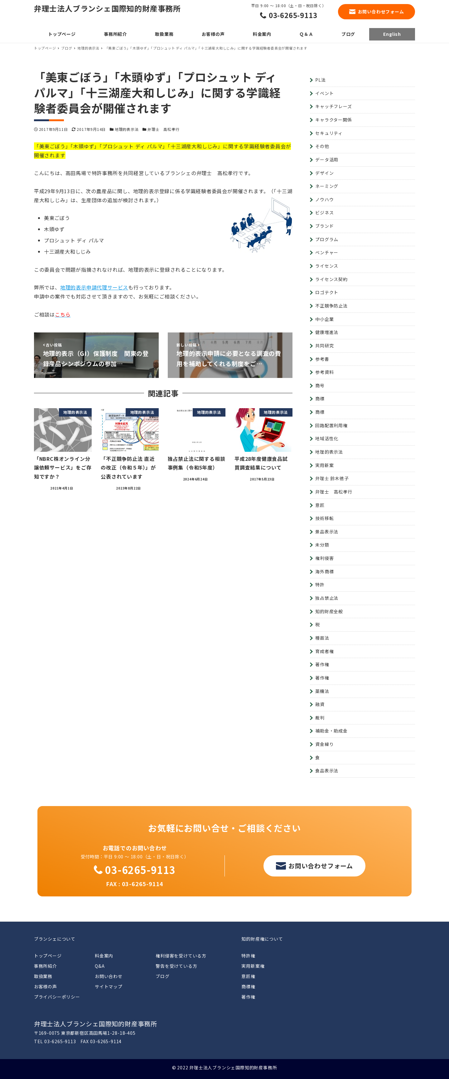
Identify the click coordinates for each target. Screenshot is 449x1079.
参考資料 (324, 372)
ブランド (324, 226)
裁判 (320, 717)
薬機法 (322, 691)
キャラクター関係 (333, 120)
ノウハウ (324, 199)
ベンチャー (326, 252)
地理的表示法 (127, 129)
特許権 (248, 955)
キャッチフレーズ (333, 106)
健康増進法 (326, 332)
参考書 (322, 359)
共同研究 (324, 345)
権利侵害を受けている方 (181, 955)
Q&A (99, 966)
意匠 (320, 505)
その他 (322, 146)
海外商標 (324, 571)
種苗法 (322, 638)
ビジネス (324, 212)
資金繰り (324, 744)
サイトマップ (109, 986)
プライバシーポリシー (57, 997)
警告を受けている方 (176, 966)
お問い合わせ (109, 976)
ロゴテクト (326, 292)
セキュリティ (329, 133)
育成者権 (324, 651)
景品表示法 (326, 531)
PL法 (320, 80)
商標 (320, 398)
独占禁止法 (326, 598)
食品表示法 (326, 770)
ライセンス (326, 266)
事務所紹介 (45, 966)
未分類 (322, 545)
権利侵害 (324, 558)
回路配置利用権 (331, 425)
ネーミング (326, 186)
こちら (62, 314)
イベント (324, 93)
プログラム (326, 239)
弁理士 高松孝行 (163, 129)
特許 (320, 584)
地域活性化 (326, 438)
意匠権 (248, 976)
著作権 (322, 664)
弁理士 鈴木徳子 (332, 478)
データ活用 (326, 159)
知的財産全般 (329, 611)
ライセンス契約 (331, 279)
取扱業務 (43, 976)
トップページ (48, 955)
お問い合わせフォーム (381, 11)
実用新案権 (252, 966)
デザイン (324, 173)
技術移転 (324, 518)
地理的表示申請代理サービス (94, 287)
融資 (320, 704)
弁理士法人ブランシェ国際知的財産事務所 (107, 8)
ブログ (162, 976)
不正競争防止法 (331, 306)
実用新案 (324, 465)
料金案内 (104, 955)
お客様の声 (45, 986)
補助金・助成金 (331, 731)
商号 (320, 385)
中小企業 (324, 319)
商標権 (248, 986)
